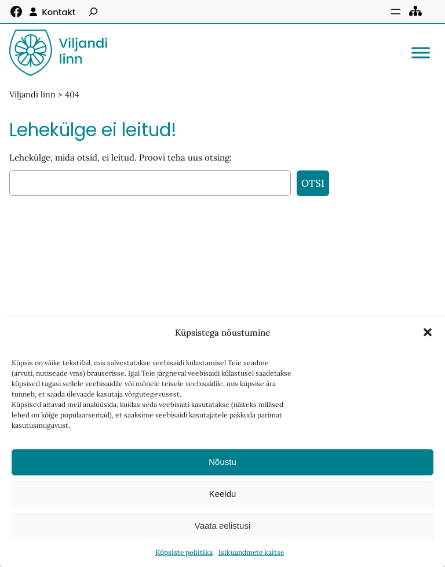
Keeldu (222, 494)
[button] (427, 332)
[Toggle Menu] (420, 52)
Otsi (312, 183)
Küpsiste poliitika (184, 552)
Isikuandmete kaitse (251, 552)
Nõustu (222, 462)
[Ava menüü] (396, 12)
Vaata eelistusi (222, 525)
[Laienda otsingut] (93, 11)
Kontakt (58, 12)
